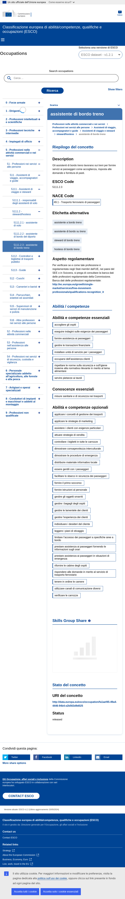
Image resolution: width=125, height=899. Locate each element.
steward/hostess (65, 134)
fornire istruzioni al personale (71, 489)
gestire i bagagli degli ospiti (70, 503)
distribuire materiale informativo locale (76, 462)
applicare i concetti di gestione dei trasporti (79, 414)
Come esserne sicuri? (62, 2)
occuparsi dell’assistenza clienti (72, 359)
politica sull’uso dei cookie (52, 878)
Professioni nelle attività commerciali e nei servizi (78, 124)
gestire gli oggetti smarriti (69, 496)
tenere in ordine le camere (69, 581)
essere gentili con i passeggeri (72, 469)
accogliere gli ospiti (65, 324)
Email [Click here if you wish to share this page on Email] (106, 757)
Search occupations (61, 71)
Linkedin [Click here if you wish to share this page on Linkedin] (77, 757)
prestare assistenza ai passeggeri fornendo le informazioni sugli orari (80, 548)
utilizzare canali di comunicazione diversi (77, 588)
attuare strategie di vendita (70, 435)
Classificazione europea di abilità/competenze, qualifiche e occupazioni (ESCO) (51, 820)
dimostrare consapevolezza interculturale (78, 448)
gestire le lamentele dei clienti (71, 510)
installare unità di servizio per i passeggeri (78, 352)
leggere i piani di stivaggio (69, 531)
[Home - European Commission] (18, 13)
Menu (3, 40)
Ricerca (52, 90)
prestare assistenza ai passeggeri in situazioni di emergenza (82, 557)
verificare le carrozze (66, 595)
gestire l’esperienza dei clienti (71, 517)
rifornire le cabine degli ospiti (71, 565)
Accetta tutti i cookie (25, 891)
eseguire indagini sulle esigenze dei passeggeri (81, 331)
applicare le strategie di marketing (74, 421)
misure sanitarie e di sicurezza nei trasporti (79, 396)
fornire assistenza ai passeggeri (72, 338)
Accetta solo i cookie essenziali (60, 891)
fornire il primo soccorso (68, 483)
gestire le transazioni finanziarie (72, 345)
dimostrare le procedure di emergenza (76, 455)
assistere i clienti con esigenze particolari (78, 428)
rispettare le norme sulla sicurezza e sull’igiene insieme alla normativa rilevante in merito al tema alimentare (82, 368)
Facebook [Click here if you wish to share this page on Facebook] (47, 757)
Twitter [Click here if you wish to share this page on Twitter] (14, 757)
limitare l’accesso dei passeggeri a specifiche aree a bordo (84, 539)
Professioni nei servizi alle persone (71, 127)
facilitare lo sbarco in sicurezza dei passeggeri (81, 476)
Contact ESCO (10, 837)
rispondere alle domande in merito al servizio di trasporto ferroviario (81, 573)
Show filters (115, 89)
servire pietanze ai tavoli (68, 378)
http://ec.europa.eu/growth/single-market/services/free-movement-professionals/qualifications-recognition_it (78, 288)
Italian (119, 13)
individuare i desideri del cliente (72, 524)
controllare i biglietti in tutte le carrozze (76, 441)
